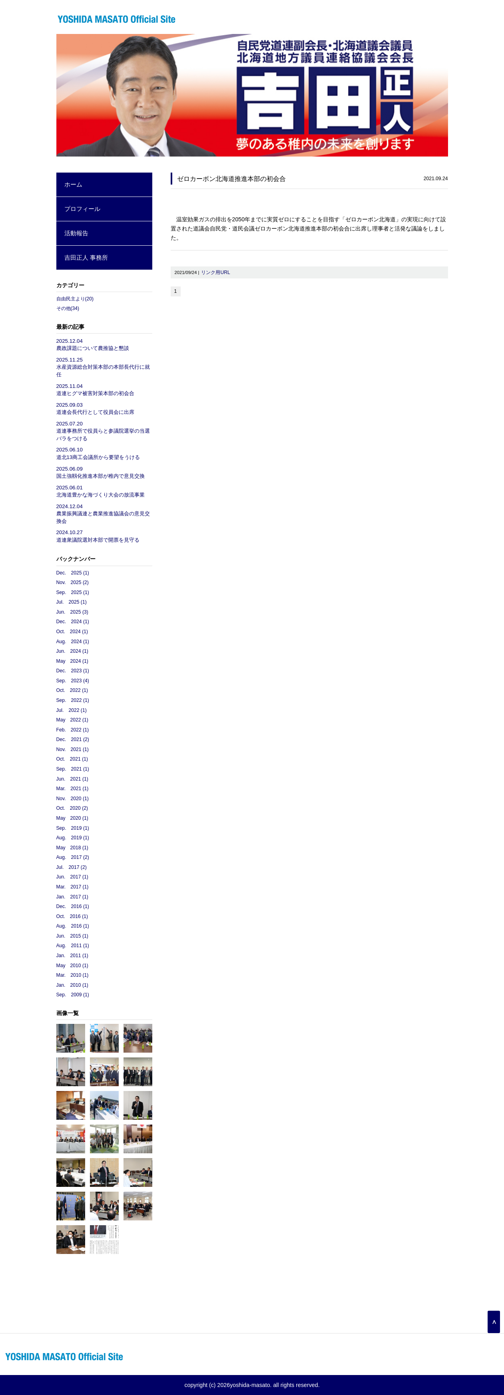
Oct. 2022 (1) (72, 690)
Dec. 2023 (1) (72, 671)
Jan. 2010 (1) (72, 985)
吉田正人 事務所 (86, 257)
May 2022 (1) (72, 720)
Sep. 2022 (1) (72, 700)
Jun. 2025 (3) (72, 612)
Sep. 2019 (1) (72, 828)
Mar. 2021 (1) (72, 788)
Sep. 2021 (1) (72, 769)
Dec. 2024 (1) (72, 621)
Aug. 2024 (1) (72, 641)
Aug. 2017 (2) (72, 857)
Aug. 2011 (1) (72, 945)
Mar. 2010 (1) (72, 975)
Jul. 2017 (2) (71, 867)
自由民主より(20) (75, 299)
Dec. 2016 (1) (72, 906)
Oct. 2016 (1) (72, 916)
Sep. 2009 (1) (72, 995)
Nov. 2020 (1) (72, 798)
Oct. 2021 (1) (72, 759)
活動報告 (76, 233)
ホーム (73, 184)
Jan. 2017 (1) (72, 897)
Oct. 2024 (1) (72, 631)
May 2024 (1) (72, 661)
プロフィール (82, 208)
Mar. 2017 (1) (72, 887)
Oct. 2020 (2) (72, 808)
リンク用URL (215, 272)
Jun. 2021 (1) (72, 779)
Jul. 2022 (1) (71, 710)
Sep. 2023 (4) (72, 681)
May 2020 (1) (72, 818)
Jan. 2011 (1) (72, 955)
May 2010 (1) (72, 965)
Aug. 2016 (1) (72, 926)
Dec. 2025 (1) (72, 573)
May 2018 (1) (72, 848)
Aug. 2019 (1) (72, 838)
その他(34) (68, 308)
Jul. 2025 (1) (71, 602)
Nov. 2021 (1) (72, 749)
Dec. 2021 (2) (72, 739)
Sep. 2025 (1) (72, 592)
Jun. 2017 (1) (72, 877)
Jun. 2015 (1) (72, 936)
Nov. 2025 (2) (72, 582)
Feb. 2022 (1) (72, 730)
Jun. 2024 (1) (72, 651)
